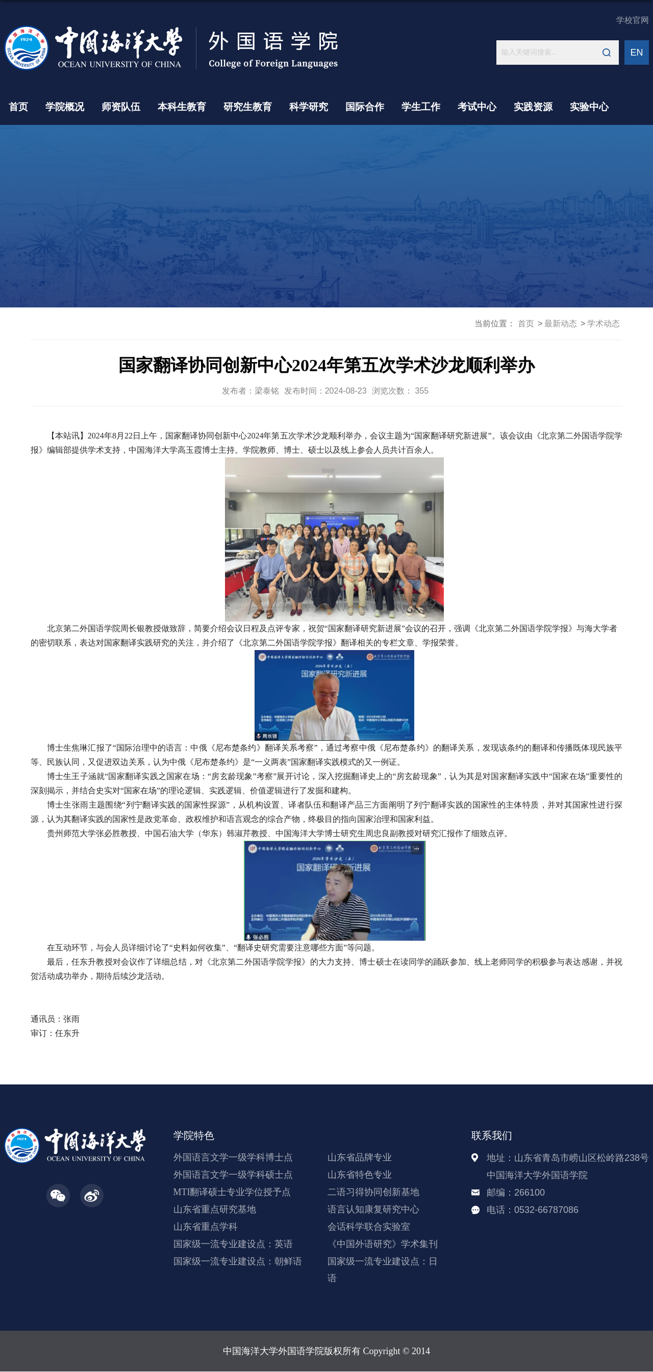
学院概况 (64, 106)
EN (636, 52)
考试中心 (477, 106)
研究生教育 (247, 106)
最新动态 (560, 323)
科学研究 (308, 106)
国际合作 (364, 106)
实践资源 (533, 106)
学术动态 (603, 323)
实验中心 (589, 106)
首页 (18, 106)
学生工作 (420, 106)
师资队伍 (121, 106)
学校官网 (632, 20)
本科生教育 (182, 106)
